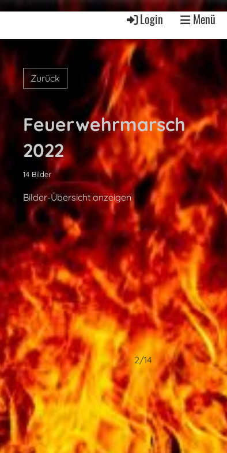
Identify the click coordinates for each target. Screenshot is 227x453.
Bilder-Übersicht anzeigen (77, 197)
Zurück (45, 78)
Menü (197, 19)
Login (144, 19)
